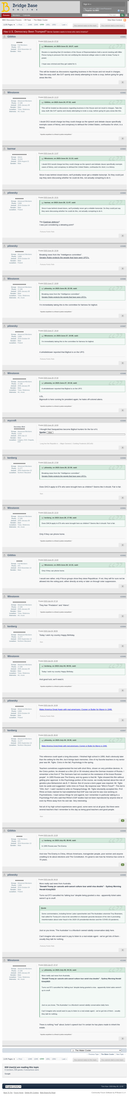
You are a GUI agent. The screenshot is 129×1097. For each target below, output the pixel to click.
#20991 (123, 508)
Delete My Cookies (32, 1093)
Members (16, 15)
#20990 (123, 458)
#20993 (123, 597)
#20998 (123, 831)
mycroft (11, 420)
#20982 (123, 93)
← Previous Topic (93, 1054)
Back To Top (8, 1093)
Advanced (126, 15)
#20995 (123, 656)
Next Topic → (121, 1054)
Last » (64, 25)
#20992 (123, 555)
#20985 (123, 246)
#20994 (123, 626)
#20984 (123, 193)
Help (120, 11)
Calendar (26, 15)
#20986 (123, 279)
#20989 (123, 421)
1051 (48, 25)
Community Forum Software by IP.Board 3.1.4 (108, 1093)
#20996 (123, 701)
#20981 (123, 37)
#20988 (123, 373)
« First (19, 25)
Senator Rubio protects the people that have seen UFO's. (64, 257)
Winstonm (13, 92)
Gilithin (11, 36)
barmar (11, 148)
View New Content (115, 20)
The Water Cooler (41, 20)
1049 (36, 25)
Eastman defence (51, 222)
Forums (6, 15)
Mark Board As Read (47, 1093)
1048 (30, 25)
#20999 (123, 875)
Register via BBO (92, 10)
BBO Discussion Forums (12, 20)
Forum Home (18, 1093)
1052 (54, 25)
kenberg (12, 458)
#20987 (123, 326)
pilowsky (12, 192)
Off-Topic (27, 20)
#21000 (123, 960)
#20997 (123, 731)
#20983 (123, 149)
